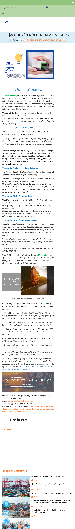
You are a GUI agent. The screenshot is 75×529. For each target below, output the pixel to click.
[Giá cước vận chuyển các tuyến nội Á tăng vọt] (37, 479)
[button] (50, 7)
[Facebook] (11, 420)
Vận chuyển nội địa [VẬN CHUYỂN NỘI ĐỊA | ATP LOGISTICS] (26, 409)
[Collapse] (72, 2)
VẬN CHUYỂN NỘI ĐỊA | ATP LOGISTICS (43, 40)
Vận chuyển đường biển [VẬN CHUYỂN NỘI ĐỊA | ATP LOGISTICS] (39, 406)
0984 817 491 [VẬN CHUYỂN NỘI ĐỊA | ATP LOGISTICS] (11, 8)
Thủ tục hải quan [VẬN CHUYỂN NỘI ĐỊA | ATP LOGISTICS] (42, 409)
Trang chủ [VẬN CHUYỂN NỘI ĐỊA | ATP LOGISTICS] (17, 40)
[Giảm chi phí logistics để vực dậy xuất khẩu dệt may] (37, 496)
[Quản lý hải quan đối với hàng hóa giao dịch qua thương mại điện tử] (37, 487)
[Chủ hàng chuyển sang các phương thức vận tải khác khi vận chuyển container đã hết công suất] (37, 504)
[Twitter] (15, 420)
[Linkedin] (18, 420)
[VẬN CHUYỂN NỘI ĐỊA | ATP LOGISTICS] (22, 420)
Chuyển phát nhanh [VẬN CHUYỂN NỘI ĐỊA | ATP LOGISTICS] (16, 412)
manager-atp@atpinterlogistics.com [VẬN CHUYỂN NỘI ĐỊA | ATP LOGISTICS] (20, 401)
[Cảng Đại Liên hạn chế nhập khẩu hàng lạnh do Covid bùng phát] (37, 513)
